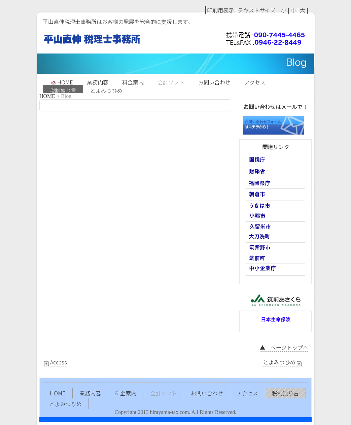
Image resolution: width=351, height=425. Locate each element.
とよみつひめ (106, 89)
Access (55, 362)
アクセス (255, 81)
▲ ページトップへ (284, 347)
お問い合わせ (214, 81)
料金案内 (133, 81)
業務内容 (97, 81)
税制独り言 (62, 89)
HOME (61, 81)
